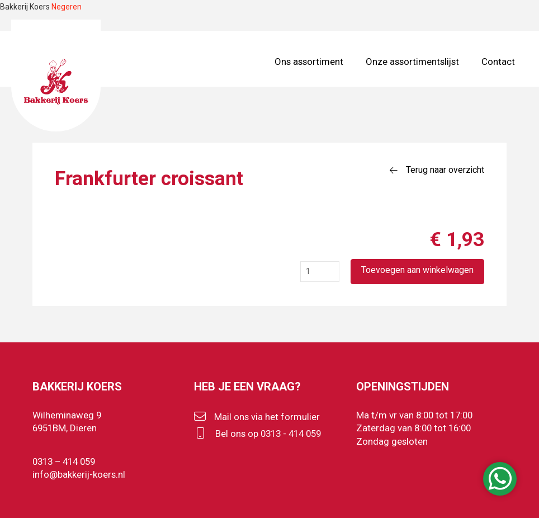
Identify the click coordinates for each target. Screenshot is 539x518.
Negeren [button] (66, 6)
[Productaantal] (319, 271)
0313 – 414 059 (63, 461)
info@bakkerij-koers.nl (78, 474)
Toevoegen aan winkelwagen (417, 270)
